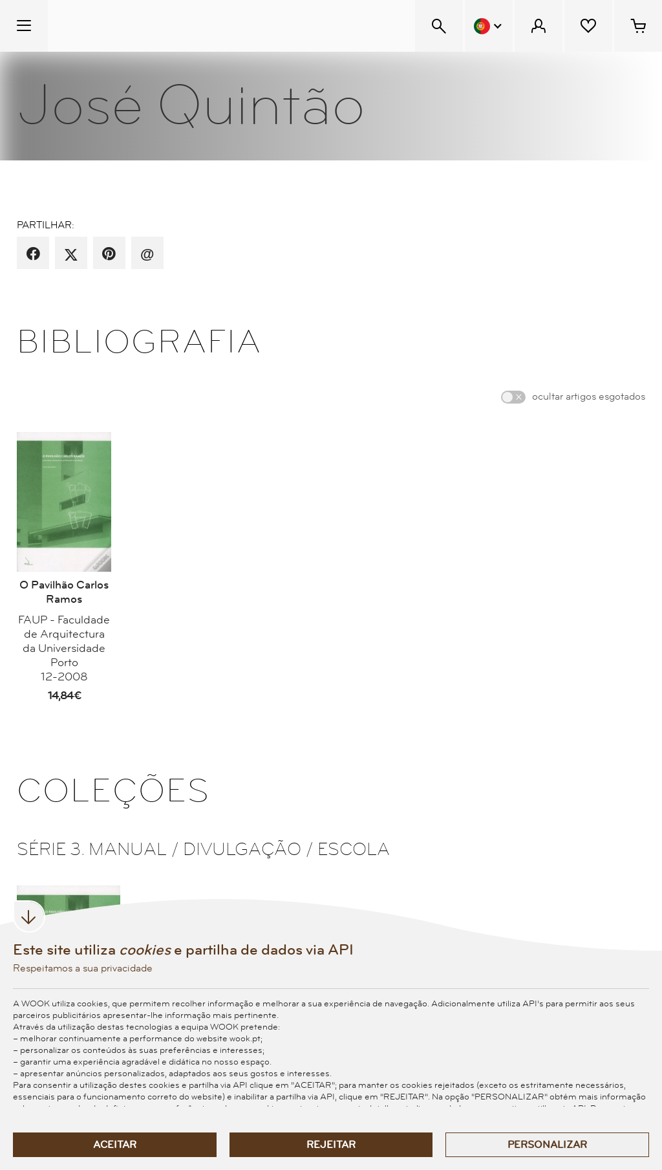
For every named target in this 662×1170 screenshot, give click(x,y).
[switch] (513, 397)
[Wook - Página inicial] (127, 26)
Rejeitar (331, 1144)
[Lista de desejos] (588, 26)
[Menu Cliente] (538, 26)
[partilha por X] (71, 254)
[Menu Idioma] (489, 26)
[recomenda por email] (147, 254)
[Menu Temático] (24, 26)
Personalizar (547, 1144)
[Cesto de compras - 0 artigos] (638, 26)
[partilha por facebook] (33, 254)
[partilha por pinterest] (109, 254)
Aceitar (114, 1144)
